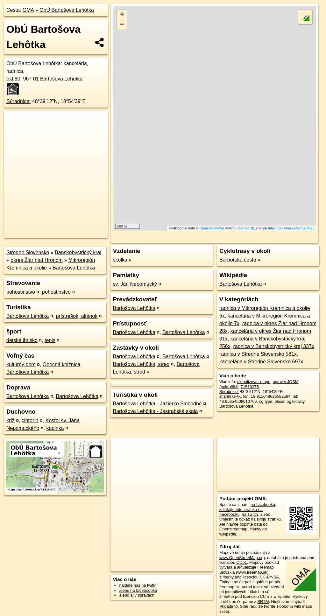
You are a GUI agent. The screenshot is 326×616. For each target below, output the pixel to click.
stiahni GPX (230, 396)
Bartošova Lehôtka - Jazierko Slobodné (157, 403)
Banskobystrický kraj (78, 252)
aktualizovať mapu (253, 381)
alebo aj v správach (136, 595)
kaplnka (55, 428)
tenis (50, 340)
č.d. (13, 78)
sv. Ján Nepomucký (135, 284)
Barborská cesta (237, 259)
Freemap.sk (245, 228)
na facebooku (263, 504)
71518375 (250, 386)
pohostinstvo (20, 292)
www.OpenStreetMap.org (242, 557)
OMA (28, 10)
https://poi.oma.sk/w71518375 (291, 228)
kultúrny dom (21, 364)
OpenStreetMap (212, 228)
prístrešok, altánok (77, 316)
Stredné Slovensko (27, 252)
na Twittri (250, 514)
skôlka (120, 259)
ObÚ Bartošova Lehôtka (66, 10)
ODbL (241, 562)
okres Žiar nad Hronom (37, 260)
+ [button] (122, 15)
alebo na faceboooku (138, 590)
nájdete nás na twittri (137, 585)
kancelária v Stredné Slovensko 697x (261, 361)
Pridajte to (228, 606)
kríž (10, 420)
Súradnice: (18, 101)
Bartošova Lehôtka (74, 267)
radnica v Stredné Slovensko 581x (258, 354)
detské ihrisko (22, 340)
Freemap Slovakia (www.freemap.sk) (246, 569)
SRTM (263, 601)
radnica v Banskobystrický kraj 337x (273, 346)
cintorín (30, 420)
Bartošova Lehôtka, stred (141, 364)
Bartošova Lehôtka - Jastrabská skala (155, 411)
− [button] (122, 25)
